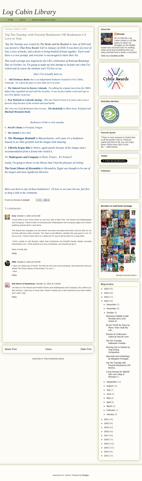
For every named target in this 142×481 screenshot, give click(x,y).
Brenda (120, 34)
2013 (106, 451)
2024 (106, 293)
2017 (106, 435)
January (110, 414)
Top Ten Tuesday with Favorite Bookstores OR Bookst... (118, 365)
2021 (106, 419)
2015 (106, 443)
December (111, 304)
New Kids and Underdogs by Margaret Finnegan (118, 357)
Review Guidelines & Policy (43, 20)
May (108, 398)
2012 (106, 455)
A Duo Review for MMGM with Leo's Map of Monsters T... (117, 374)
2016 (106, 439)
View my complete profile (112, 56)
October (110, 312)
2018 (106, 431)
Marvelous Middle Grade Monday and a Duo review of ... (117, 318)
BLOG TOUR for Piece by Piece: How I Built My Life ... (118, 327)
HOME (10, 20)
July (108, 390)
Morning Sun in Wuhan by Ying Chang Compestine (118, 349)
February (110, 410)
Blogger (85, 475)
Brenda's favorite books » (126, 275)
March (109, 406)
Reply (14, 253)
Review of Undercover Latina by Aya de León (117, 335)
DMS (14, 262)
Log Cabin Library (29, 12)
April (108, 402)
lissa (14, 216)
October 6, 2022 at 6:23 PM (28, 262)
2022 (106, 301)
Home (49, 349)
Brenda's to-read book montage (116, 206)
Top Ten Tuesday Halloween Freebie (116, 341)
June (109, 394)
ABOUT (22, 20)
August (109, 386)
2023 (106, 297)
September (111, 382)
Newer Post (11, 349)
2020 (106, 423)
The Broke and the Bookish (54, 44)
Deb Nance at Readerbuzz (23, 284)
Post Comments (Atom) (54, 359)
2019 (106, 427)
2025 (106, 289)
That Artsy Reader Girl (32, 47)
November (111, 308)
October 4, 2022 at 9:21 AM (28, 216)
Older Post (85, 349)
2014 (106, 447)
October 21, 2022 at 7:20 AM (48, 284)
